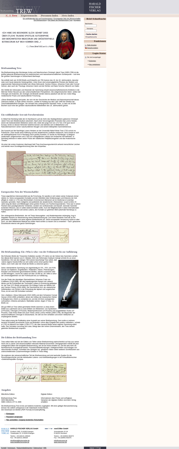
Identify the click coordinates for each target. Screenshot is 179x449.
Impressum (12, 448)
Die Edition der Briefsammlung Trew (60, 20)
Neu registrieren (94, 64)
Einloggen (92, 61)
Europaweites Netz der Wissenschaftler (67, 18)
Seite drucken (91, 45)
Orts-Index (68, 15)
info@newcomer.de (60, 440)
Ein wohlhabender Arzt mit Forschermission (38, 18)
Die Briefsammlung (40, 20)
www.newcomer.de (60, 442)
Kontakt (3, 448)
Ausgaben (77, 20)
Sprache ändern (92, 48)
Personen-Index (49, 15)
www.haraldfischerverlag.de (19, 442)
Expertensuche (29, 15)
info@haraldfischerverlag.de (20, 440)
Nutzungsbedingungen (24, 448)
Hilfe (44, 448)
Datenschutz (38, 448)
